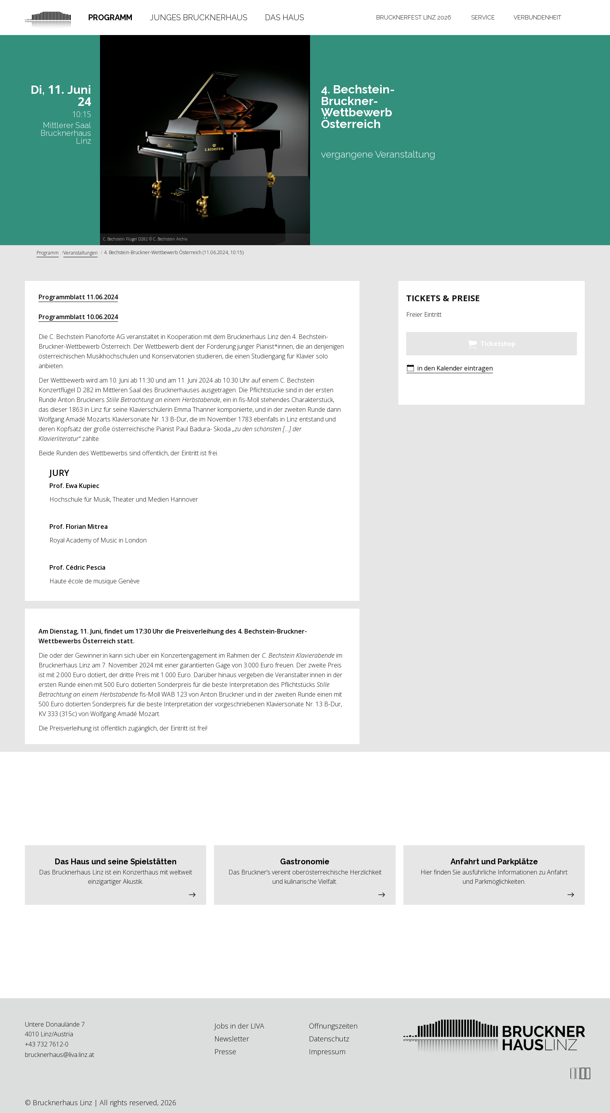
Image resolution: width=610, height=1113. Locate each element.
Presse (225, 1051)
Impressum (327, 1051)
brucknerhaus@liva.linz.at (59, 1054)
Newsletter (231, 1038)
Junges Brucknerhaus (198, 17)
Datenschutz (329, 1038)
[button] (449, 368)
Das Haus (284, 17)
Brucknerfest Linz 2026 (413, 17)
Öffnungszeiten (333, 1025)
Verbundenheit (537, 17)
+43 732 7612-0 (46, 1044)
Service (483, 17)
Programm (110, 17)
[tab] (110, 17)
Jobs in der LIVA (239, 1025)
